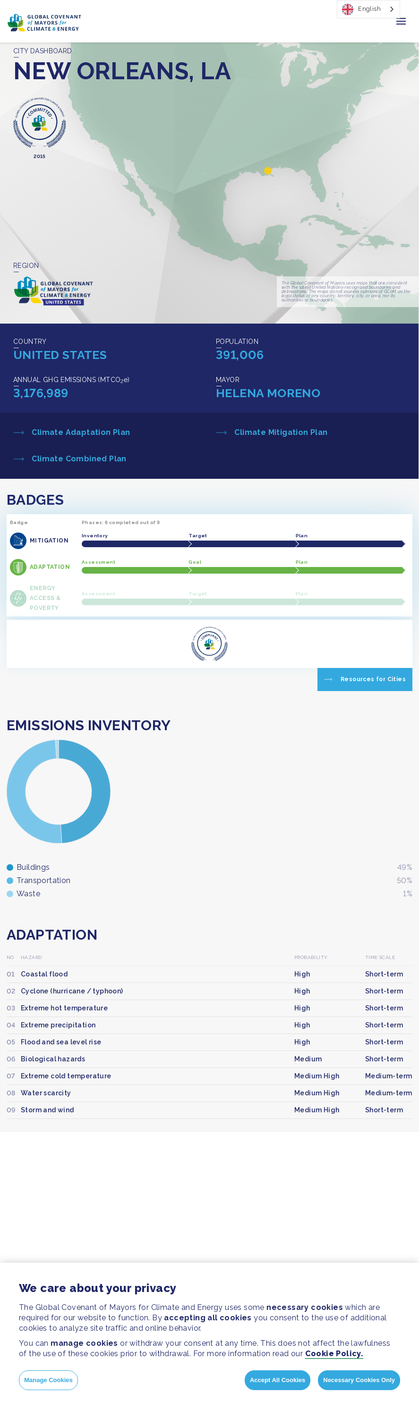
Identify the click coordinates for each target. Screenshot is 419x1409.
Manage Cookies (48, 1380)
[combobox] (368, 9)
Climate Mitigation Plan (280, 432)
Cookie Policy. (334, 1353)
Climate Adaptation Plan (80, 432)
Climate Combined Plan (78, 458)
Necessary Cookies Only (359, 1380)
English (361, 9)
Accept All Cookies (277, 1380)
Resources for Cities (373, 679)
